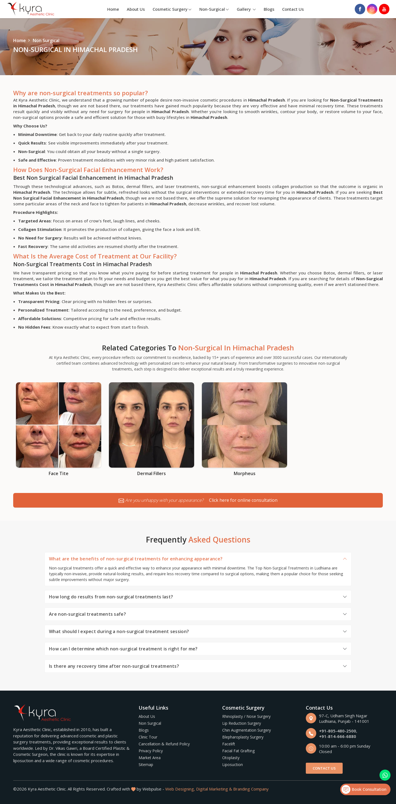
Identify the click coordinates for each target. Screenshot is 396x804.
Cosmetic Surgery (172, 9)
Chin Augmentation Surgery (246, 730)
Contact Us (293, 9)
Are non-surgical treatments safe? (87, 614)
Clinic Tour (148, 737)
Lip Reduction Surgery (241, 723)
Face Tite (58, 473)
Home (113, 9)
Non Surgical (150, 723)
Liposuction (232, 764)
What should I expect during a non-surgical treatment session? (119, 631)
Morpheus (244, 473)
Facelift (228, 743)
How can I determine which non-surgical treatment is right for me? (123, 649)
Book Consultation (364, 789)
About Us (136, 9)
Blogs (269, 9)
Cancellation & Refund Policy (164, 743)
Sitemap (146, 764)
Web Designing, (180, 789)
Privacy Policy (151, 750)
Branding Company (251, 789)
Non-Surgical (214, 9)
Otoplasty (231, 757)
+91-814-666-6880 (337, 736)
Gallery (246, 9)
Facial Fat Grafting (238, 750)
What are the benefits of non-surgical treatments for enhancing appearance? (135, 559)
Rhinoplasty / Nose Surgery (246, 716)
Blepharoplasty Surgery (242, 737)
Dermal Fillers (151, 473)
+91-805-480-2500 (337, 731)
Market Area (150, 757)
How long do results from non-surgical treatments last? (111, 597)
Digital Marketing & (214, 789)
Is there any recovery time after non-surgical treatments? (114, 666)
